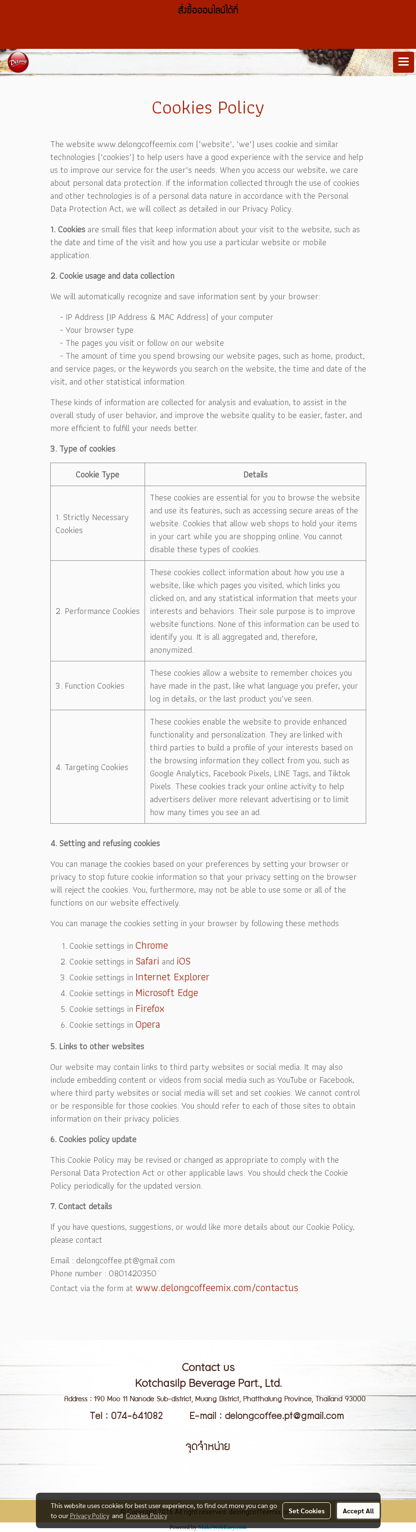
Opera (147, 1024)
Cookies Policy (146, 1515)
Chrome (151, 945)
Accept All (358, 1510)
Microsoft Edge (166, 992)
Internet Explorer (172, 976)
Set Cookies (307, 1510)
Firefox (150, 1008)
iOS (184, 961)
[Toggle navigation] (403, 62)
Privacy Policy (89, 1515)
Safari (147, 961)
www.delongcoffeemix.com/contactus (216, 1287)
